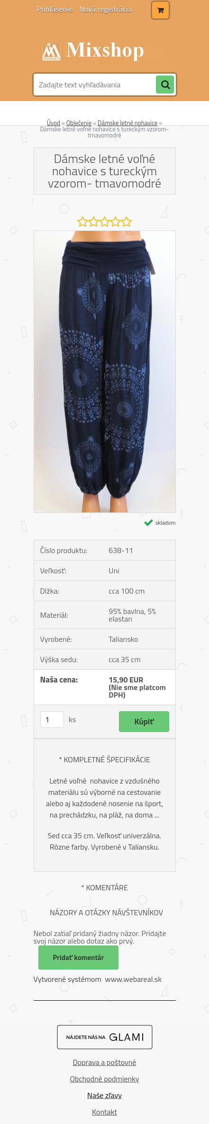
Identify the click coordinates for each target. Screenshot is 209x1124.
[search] (164, 85)
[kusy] (52, 719)
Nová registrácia (105, 9)
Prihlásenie (55, 9)
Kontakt (104, 1111)
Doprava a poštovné (104, 1062)
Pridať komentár (78, 957)
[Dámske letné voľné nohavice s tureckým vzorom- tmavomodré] (104, 234)
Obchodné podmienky (104, 1078)
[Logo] (99, 46)
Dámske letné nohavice (127, 123)
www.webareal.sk (133, 979)
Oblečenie (79, 123)
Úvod (53, 123)
